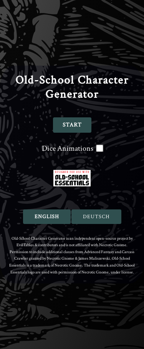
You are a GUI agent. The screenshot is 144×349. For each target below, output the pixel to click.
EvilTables (25, 245)
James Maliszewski (94, 258)
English (47, 216)
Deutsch (96, 216)
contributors (48, 245)
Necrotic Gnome (112, 245)
